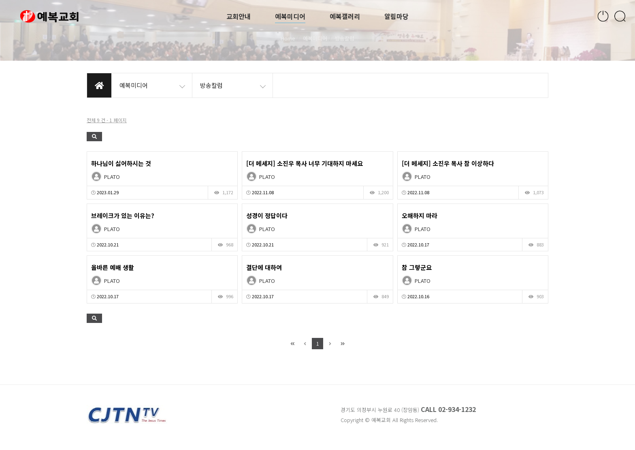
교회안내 (238, 16)
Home (288, 38)
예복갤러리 (345, 16)
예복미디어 (290, 16)
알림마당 (396, 16)
